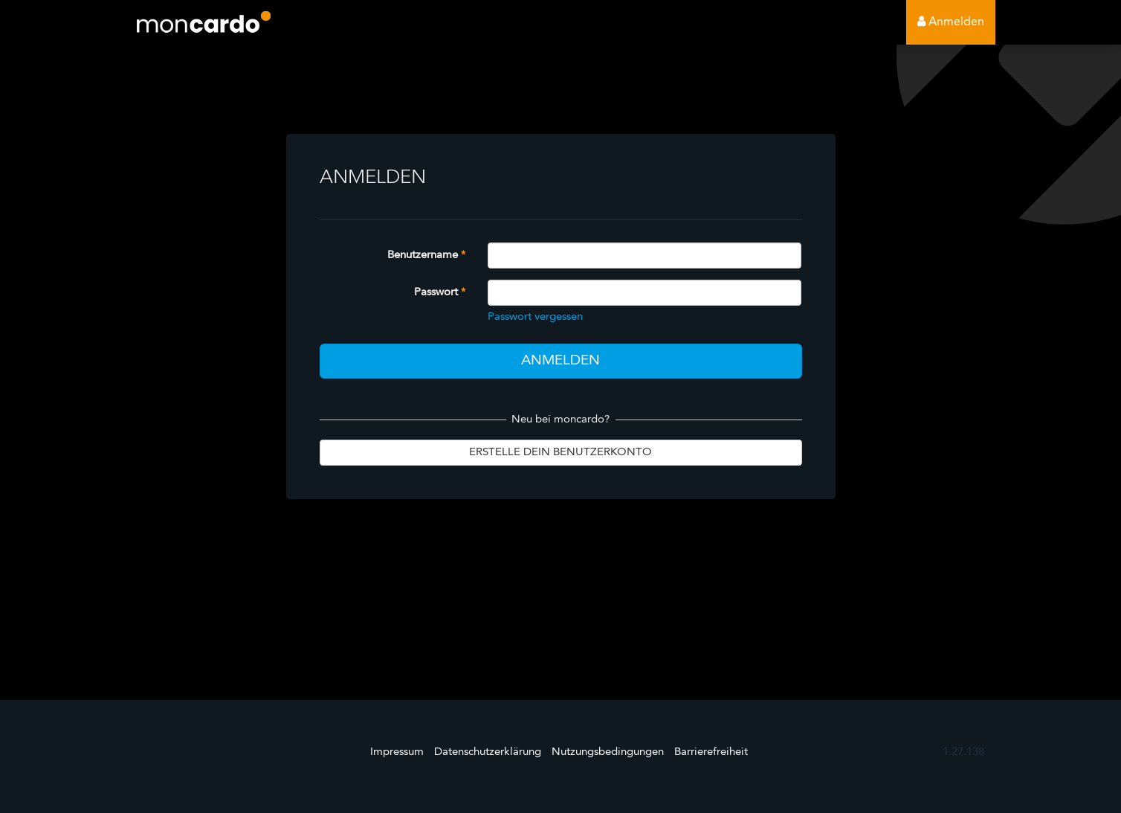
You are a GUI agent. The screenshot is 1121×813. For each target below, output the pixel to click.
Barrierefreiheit (711, 752)
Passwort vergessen (535, 317)
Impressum (397, 752)
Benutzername (422, 255)
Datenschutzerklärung (487, 752)
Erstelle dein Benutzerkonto (560, 452)
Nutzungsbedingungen (608, 752)
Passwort (436, 292)
